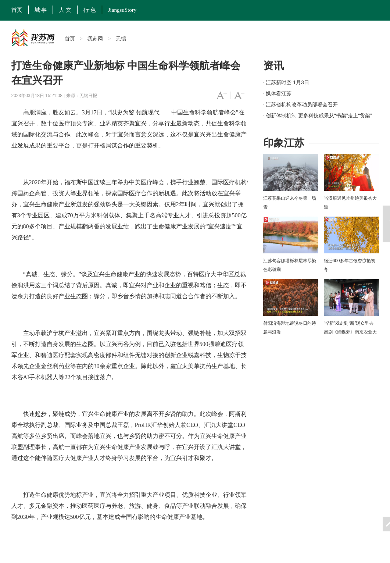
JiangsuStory (122, 10)
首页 (16, 10)
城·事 (41, 10)
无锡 (121, 39)
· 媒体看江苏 (277, 93)
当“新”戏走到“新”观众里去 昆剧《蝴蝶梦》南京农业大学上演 (350, 332)
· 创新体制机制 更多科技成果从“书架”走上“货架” (317, 115)
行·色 (89, 10)
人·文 (65, 10)
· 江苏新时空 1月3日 (286, 82)
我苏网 (95, 39)
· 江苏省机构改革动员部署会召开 (300, 104)
